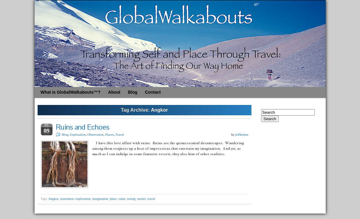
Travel (120, 134)
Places (109, 134)
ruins (122, 198)
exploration (83, 198)
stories (141, 198)
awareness (67, 198)
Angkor (53, 198)
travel (151, 198)
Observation (95, 134)
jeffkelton (241, 134)
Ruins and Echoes (82, 127)
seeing (131, 198)
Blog (65, 134)
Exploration (78, 134)
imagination (100, 198)
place (113, 198)
